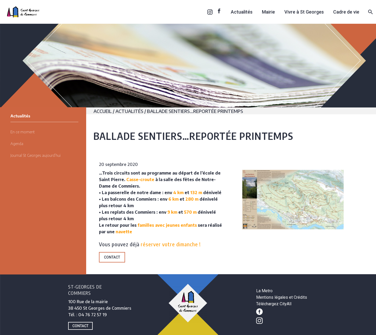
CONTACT (80, 326)
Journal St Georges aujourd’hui (35, 155)
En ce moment (22, 131)
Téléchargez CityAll (273, 303)
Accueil (102, 111)
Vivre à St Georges (304, 12)
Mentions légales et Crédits (281, 297)
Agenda (16, 143)
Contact (112, 257)
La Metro (264, 290)
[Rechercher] (370, 12)
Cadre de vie (346, 12)
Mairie (268, 12)
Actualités (241, 12)
